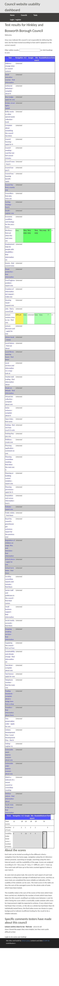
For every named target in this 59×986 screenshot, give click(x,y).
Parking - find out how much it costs (10, 427)
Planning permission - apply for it (9, 489)
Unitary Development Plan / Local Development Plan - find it (10, 735)
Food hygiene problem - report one (10, 283)
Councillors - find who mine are (9, 196)
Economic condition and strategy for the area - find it (10, 222)
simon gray (26, 941)
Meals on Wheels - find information (10, 390)
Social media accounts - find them (9, 623)
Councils (24, 15)
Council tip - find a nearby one (10, 187)
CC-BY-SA (46, 941)
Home (12, 15)
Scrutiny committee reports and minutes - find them (9, 581)
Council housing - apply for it (9, 141)
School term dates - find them (9, 570)
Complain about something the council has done (9, 130)
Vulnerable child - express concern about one (9, 768)
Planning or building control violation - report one (9, 478)
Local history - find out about (9, 345)
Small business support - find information (9, 612)
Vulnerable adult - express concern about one (9, 755)
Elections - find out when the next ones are (9, 235)
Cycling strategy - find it (8, 204)
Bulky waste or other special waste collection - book (10, 117)
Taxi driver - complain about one (9, 667)
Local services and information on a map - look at (9, 368)
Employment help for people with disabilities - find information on (9, 252)
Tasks (35, 15)
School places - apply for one (10, 562)
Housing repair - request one (9, 302)
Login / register (15, 20)
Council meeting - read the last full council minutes (9, 153)
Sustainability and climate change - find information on (10, 656)
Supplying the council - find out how (9, 645)
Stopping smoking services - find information (9, 634)
